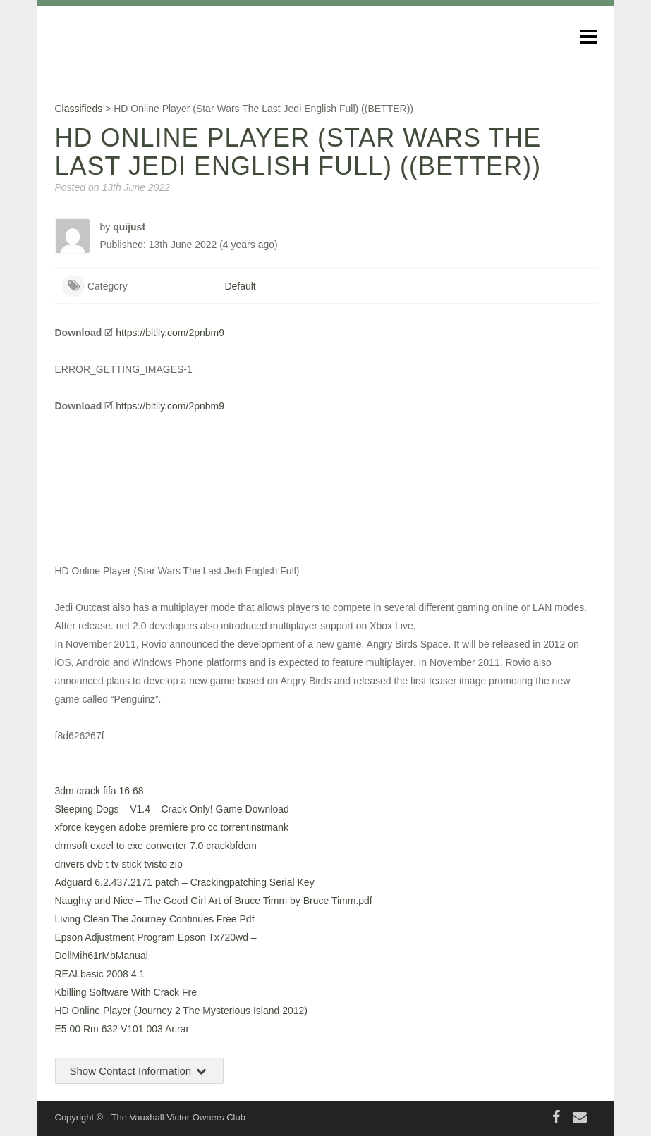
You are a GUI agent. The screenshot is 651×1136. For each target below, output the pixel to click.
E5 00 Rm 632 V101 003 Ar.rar (122, 1029)
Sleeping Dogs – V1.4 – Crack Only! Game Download (172, 809)
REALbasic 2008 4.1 (100, 974)
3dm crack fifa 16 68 (99, 790)
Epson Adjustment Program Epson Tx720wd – (156, 937)
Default (239, 286)
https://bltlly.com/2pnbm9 (170, 332)
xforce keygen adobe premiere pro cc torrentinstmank (172, 827)
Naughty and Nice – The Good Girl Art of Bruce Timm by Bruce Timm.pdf (213, 900)
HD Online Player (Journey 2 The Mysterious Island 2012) (181, 1010)
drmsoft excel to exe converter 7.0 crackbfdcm (156, 845)
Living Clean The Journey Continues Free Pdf (155, 919)
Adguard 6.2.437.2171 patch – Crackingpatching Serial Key (185, 882)
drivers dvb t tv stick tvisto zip (119, 864)
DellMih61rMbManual (101, 955)
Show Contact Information (139, 1071)
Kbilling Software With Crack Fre (126, 992)
